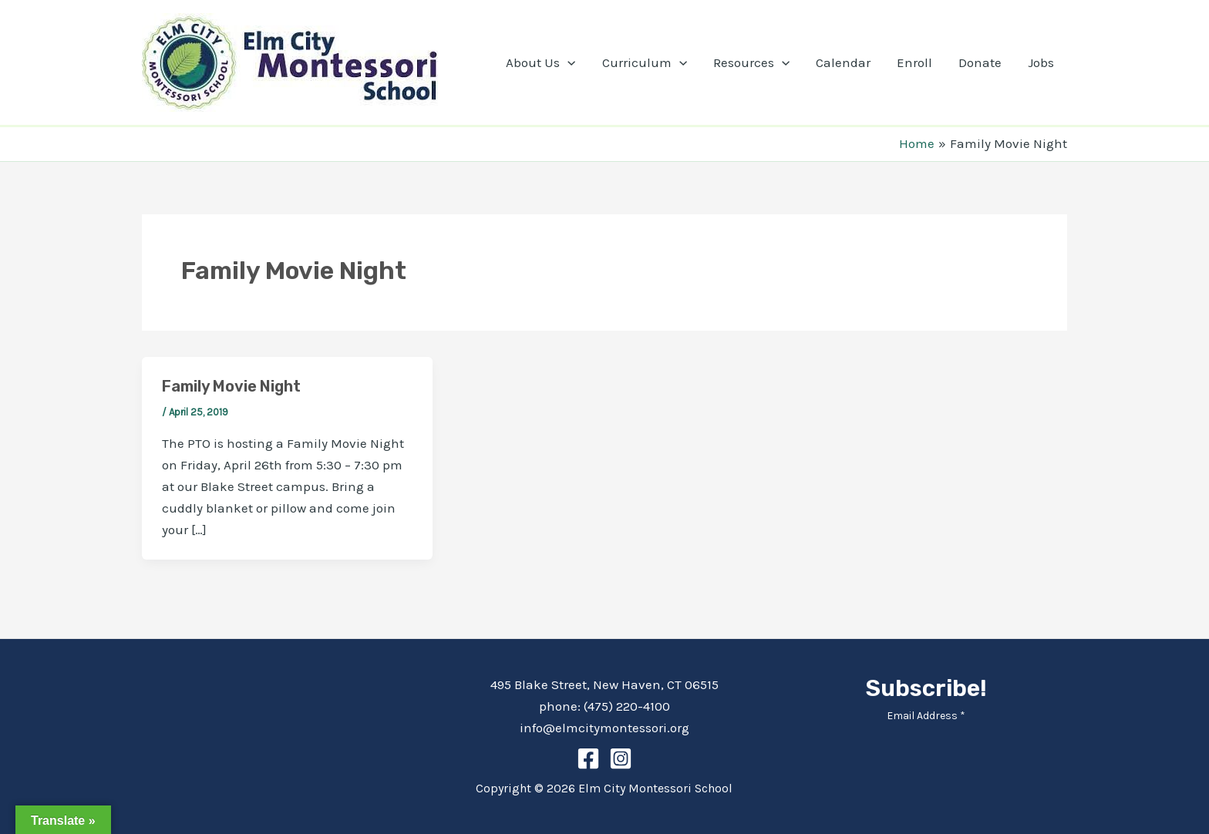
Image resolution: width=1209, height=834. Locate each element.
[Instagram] (620, 758)
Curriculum (644, 62)
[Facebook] (588, 758)
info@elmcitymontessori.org (604, 727)
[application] (567, 62)
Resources (751, 62)
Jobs (1041, 62)
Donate (980, 62)
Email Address (926, 715)
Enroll (914, 62)
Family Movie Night (231, 386)
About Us (540, 62)
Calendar (843, 62)
